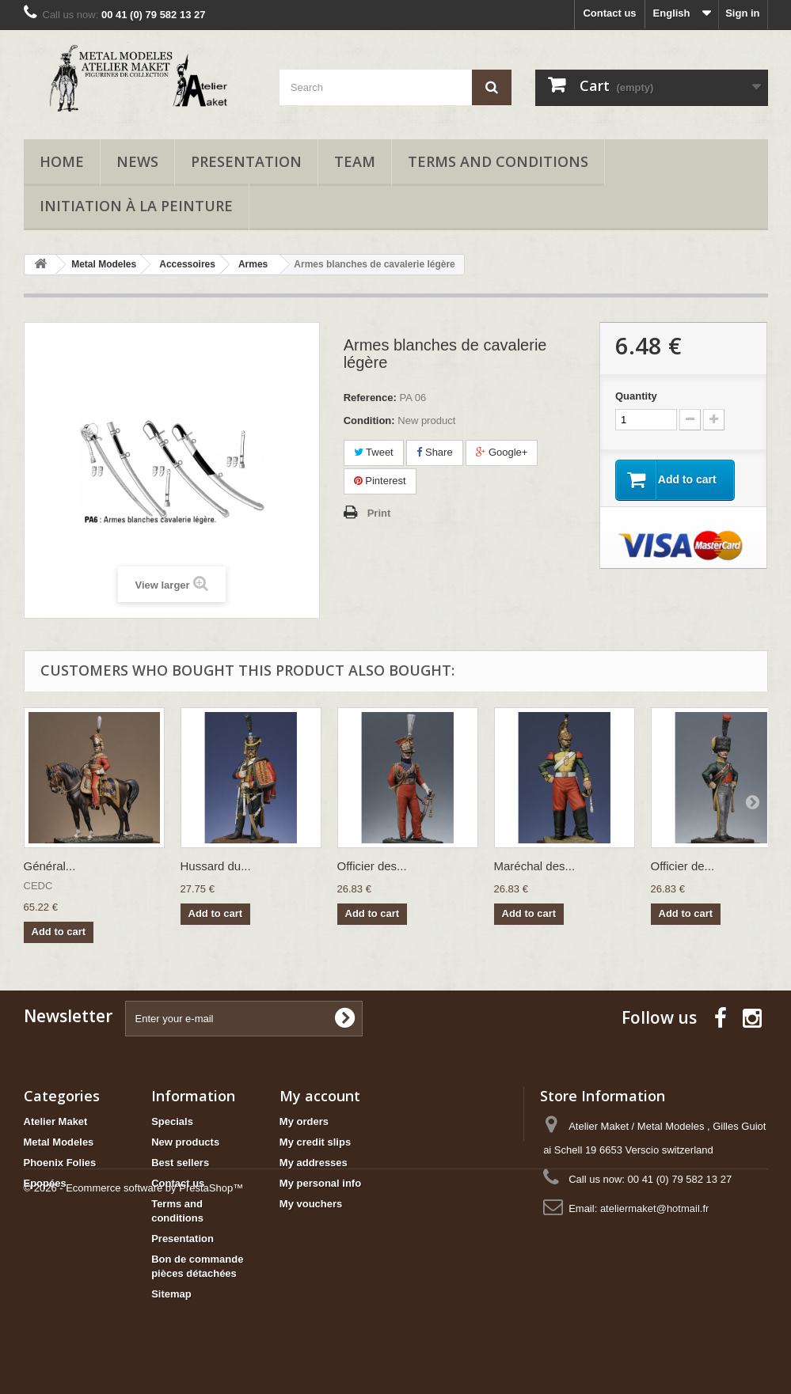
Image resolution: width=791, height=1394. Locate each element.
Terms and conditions (498, 161)
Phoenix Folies (60, 1163)
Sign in (742, 13)
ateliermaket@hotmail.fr (654, 1208)
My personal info (320, 1183)
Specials (172, 1121)
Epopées (45, 1183)
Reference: (370, 397)
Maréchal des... (535, 866)
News (137, 161)
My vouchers (311, 1204)
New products (185, 1142)
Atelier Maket (56, 1121)
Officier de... (683, 866)
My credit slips (315, 1142)
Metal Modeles (59, 1142)
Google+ (501, 452)
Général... (50, 866)
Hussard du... (216, 866)
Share (434, 452)
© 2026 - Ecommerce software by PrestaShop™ (134, 1351)
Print (379, 513)
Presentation (246, 161)
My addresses (314, 1163)
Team (354, 161)
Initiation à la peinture (136, 205)
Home (62, 161)
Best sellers (180, 1163)
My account (320, 1095)
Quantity (636, 396)
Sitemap (171, 1294)
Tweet (374, 452)
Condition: (369, 420)
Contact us (609, 13)
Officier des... (372, 866)
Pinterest (380, 481)
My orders (304, 1121)
